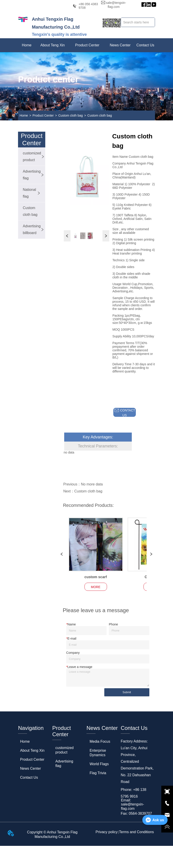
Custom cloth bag (70, 115)
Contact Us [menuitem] (145, 45)
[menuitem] (52, 45)
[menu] (86, 45)
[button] (52, 45)
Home (24, 115)
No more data (92, 484)
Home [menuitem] (27, 45)
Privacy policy (107, 832)
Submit (127, 692)
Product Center (43, 115)
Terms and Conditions (136, 832)
